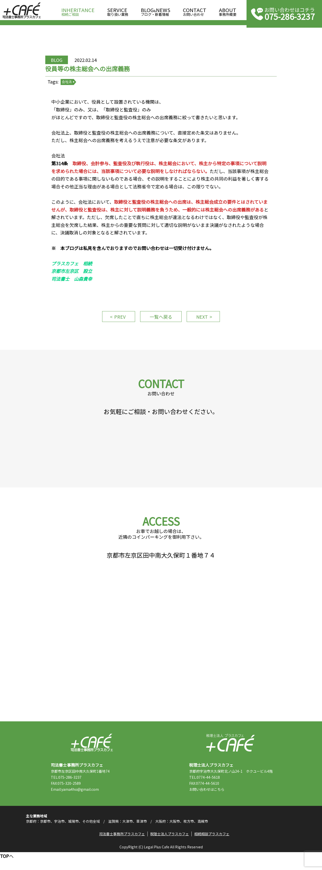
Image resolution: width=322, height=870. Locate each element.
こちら (221, 804)
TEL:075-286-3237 (68, 792)
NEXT (204, 322)
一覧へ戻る (161, 322)
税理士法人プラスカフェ (230, 758)
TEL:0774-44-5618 (206, 792)
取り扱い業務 (117, 10)
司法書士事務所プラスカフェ (22, 11)
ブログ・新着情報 (155, 10)
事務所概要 (227, 10)
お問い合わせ (194, 10)
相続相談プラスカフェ (212, 851)
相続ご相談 (78, 10)
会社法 (70, 85)
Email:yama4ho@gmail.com (77, 804)
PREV (118, 322)
